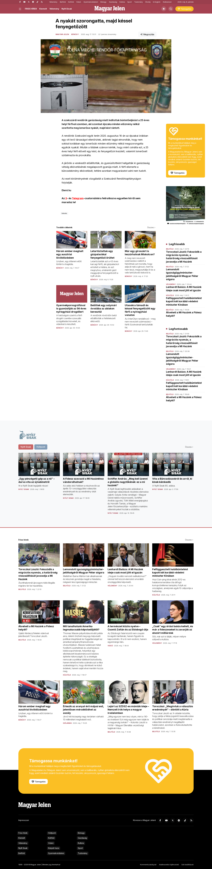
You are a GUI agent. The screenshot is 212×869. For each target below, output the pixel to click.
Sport (129, 2)
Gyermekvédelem (91, 2)
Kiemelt (43, 9)
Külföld (71, 2)
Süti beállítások (187, 865)
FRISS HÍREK (31, 9)
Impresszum (23, 820)
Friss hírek (22, 833)
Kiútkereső (167, 2)
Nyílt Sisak (67, 9)
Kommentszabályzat (148, 865)
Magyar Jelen (62, 34)
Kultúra (122, 2)
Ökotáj (147, 2)
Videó (78, 2)
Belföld (63, 2)
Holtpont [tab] (41, 446)
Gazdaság (113, 2)
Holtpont (52, 833)
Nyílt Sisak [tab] (26, 446)
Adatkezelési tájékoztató (169, 865)
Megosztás (147, 34)
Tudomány (138, 2)
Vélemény (53, 2)
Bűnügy (103, 2)
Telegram (78, 198)
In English (156, 2)
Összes (151, 227)
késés (64, 213)
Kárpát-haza (53, 848)
